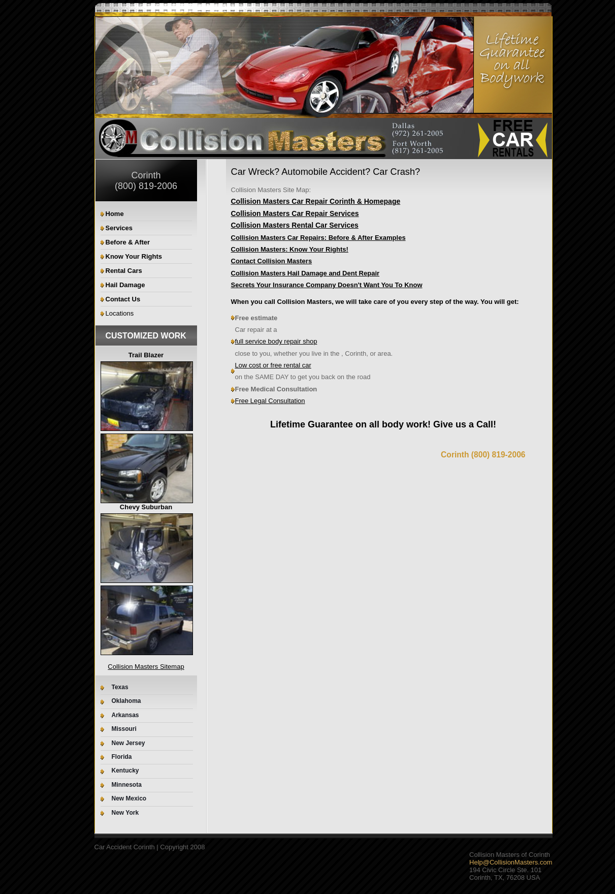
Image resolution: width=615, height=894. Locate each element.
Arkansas (125, 715)
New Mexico (129, 798)
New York (125, 813)
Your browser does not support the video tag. (323, 130)
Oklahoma (126, 701)
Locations (120, 313)
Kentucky (125, 770)
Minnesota (127, 785)
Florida (122, 757)
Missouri (124, 729)
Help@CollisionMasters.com (510, 862)
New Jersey (128, 743)
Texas (120, 687)
